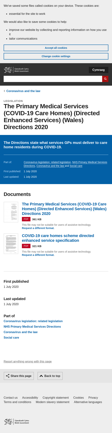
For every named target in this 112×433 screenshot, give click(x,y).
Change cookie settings (56, 56)
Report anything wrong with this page (28, 361)
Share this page (21, 375)
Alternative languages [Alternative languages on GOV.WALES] (88, 402)
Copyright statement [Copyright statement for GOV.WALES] (56, 397)
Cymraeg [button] (98, 69)
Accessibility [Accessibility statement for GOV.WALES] (30, 397)
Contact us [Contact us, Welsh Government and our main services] (11, 397)
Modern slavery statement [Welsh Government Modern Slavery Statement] (52, 402)
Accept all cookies (56, 47)
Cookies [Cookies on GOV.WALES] (78, 397)
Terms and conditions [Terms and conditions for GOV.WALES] (17, 402)
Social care (76, 165)
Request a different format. (38, 228)
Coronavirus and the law (23, 91)
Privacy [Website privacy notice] (93, 397)
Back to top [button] (52, 375)
